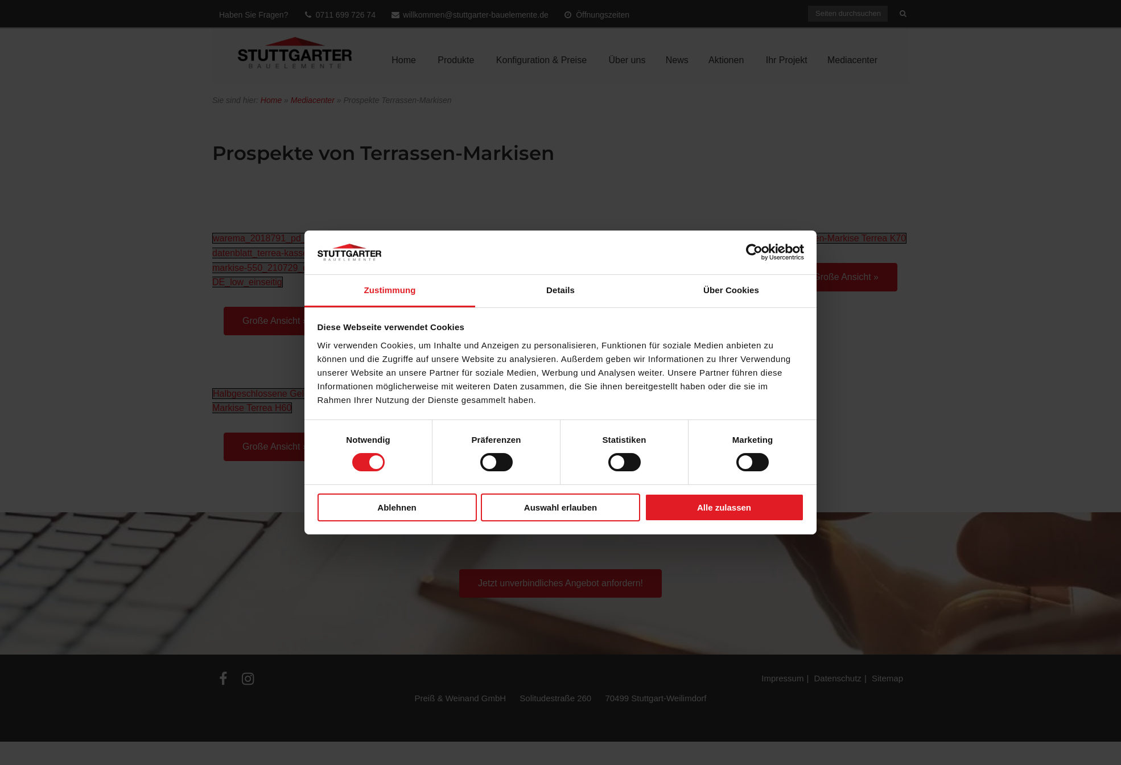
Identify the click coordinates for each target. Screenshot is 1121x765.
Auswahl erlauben (560, 507)
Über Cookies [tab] (731, 290)
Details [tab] (560, 290)
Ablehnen (396, 507)
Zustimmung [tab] (390, 290)
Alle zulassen (724, 507)
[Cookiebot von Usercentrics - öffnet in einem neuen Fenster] (754, 252)
